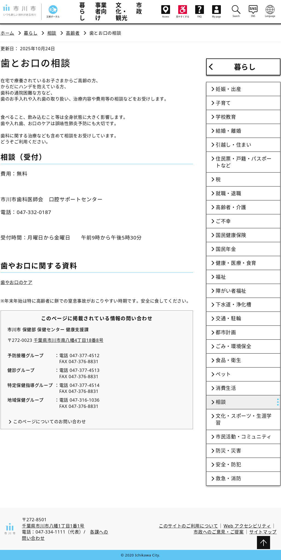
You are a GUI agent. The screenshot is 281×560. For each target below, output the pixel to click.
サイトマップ (263, 532)
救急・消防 (228, 478)
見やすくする (182, 11)
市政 (139, 8)
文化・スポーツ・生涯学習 (244, 419)
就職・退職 (228, 193)
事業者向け (101, 11)
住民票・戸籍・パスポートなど (244, 162)
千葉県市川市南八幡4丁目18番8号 (69, 340)
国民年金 (226, 249)
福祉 (221, 277)
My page (216, 11)
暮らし (82, 11)
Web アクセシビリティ (247, 526)
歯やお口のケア (16, 282)
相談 (51, 33)
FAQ (199, 11)
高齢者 (73, 33)
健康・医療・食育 (236, 263)
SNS (253, 11)
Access (165, 11)
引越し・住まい (233, 144)
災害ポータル (53, 11)
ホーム (7, 33)
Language (270, 11)
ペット (223, 374)
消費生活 (226, 388)
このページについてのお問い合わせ (49, 422)
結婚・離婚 (228, 131)
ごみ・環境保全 (233, 346)
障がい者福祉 (231, 291)
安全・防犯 (228, 464)
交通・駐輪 (228, 318)
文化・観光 (121, 11)
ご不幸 (223, 221)
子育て (223, 103)
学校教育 (226, 117)
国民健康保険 (231, 235)
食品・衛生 (228, 360)
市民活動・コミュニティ (244, 436)
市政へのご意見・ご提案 (219, 532)
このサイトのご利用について (188, 526)
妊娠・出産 (228, 89)
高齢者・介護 (231, 207)
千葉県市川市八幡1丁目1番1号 (53, 526)
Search (236, 11)
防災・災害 (228, 450)
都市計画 (226, 332)
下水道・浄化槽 (233, 304)
